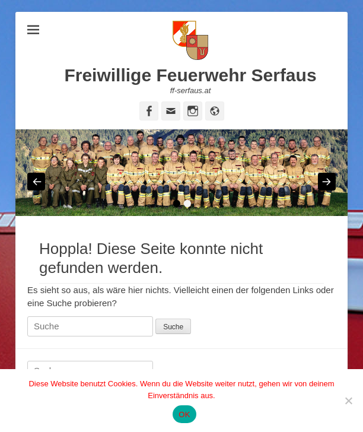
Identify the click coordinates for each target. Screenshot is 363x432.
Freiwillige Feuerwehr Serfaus (190, 75)
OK (184, 414)
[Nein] (348, 400)
